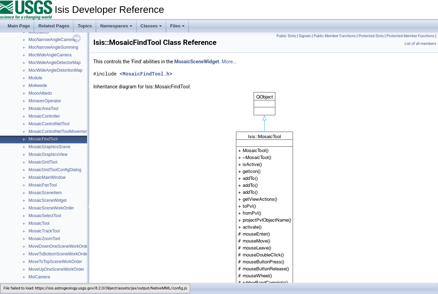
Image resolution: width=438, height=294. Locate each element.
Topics (85, 26)
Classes (151, 26)
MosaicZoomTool (44, 238)
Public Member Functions (335, 36)
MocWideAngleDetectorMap (54, 62)
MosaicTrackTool (44, 231)
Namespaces (116, 26)
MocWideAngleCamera (50, 55)
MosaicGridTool (43, 162)
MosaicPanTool (43, 185)
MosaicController (44, 116)
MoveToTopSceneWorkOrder (55, 261)
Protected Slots (371, 36)
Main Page (19, 26)
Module (35, 78)
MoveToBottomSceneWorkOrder (59, 254)
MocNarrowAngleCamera (52, 39)
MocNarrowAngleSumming (53, 47)
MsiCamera (39, 277)
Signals (305, 36)
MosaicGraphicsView (48, 154)
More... (228, 61)
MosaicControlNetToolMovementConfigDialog (71, 131)
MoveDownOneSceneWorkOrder (59, 246)
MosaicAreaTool (43, 108)
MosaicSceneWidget (48, 200)
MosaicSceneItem (45, 192)
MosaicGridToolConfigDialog (55, 169)
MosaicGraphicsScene (49, 146)
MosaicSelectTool (45, 215)
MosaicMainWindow (47, 177)
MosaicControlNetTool (49, 123)
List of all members (420, 43)
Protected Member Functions (410, 36)
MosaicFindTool (43, 139)
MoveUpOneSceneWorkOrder (56, 269)
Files (177, 26)
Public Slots (286, 36)
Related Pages (53, 26)
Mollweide (38, 85)
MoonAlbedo (40, 93)
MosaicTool (39, 223)
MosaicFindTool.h (146, 74)
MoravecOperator (45, 100)
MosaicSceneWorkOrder (51, 208)
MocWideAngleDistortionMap (56, 70)
